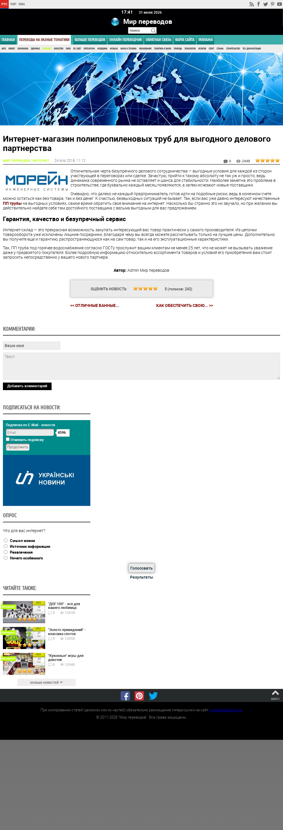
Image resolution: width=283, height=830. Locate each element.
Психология (190, 48)
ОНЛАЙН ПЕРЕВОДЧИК (125, 40)
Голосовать (141, 568)
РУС (4, 4)
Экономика (22, 48)
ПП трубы (12, 203)
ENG (22, 4)
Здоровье (35, 48)
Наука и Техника (128, 48)
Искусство (58, 48)
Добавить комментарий (27, 385)
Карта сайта (184, 40)
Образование (145, 48)
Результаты (141, 577)
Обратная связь (158, 40)
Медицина (102, 48)
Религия (202, 48)
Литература (89, 48)
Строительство (233, 48)
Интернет (47, 48)
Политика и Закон (162, 48)
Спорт (211, 48)
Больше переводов (90, 40)
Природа (178, 48)
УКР (13, 4)
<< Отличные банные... (94, 305)
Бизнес (11, 48)
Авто (3, 48)
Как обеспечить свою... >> (184, 305)
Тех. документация (251, 48)
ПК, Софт (77, 48)
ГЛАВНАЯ (8, 40)
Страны (220, 48)
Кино (68, 48)
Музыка (114, 48)
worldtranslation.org (225, 709)
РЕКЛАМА (205, 40)
